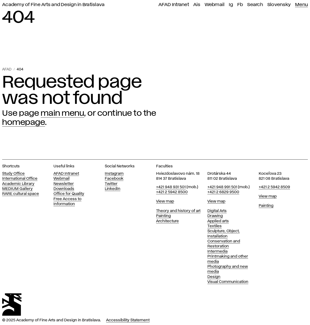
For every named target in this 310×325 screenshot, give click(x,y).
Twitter (111, 184)
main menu (62, 113)
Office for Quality (68, 194)
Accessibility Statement (128, 320)
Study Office (13, 173)
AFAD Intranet (173, 5)
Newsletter (63, 184)
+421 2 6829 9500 (223, 192)
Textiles (214, 226)
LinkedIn (112, 189)
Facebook (114, 178)
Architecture (167, 221)
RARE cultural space (20, 194)
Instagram (114, 173)
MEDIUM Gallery (17, 189)
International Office (19, 178)
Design (213, 277)
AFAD (6, 69)
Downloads (63, 189)
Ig (231, 5)
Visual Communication (227, 282)
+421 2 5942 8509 (274, 187)
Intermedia (217, 251)
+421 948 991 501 (222, 187)
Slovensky (279, 5)
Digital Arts (217, 211)
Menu (301, 5)
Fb (240, 5)
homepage (23, 122)
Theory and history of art (178, 211)
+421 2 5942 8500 (172, 192)
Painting (163, 216)
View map (165, 201)
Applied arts (218, 221)
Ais (196, 5)
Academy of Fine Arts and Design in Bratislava (53, 5)
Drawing (215, 216)
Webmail (215, 5)
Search (255, 5)
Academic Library (18, 184)
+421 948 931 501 (171, 187)
